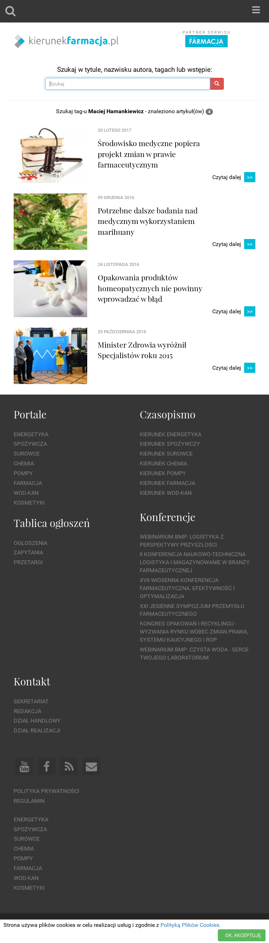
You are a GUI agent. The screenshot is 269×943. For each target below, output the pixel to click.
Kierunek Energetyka (170, 434)
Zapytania (28, 552)
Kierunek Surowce (166, 453)
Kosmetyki (29, 502)
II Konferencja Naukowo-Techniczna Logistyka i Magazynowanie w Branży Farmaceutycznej (195, 562)
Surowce (27, 453)
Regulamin (29, 801)
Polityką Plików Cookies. (190, 925)
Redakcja (27, 711)
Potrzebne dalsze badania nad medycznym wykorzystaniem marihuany (148, 221)
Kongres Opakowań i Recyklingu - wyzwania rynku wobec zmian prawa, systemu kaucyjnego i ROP (194, 631)
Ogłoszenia (30, 543)
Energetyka (31, 434)
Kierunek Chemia (163, 463)
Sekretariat (31, 701)
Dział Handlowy (37, 720)
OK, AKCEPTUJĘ (243, 935)
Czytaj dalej (233, 177)
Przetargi (28, 562)
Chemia (24, 463)
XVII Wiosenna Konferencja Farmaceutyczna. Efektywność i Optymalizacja (187, 588)
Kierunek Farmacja (167, 483)
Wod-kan (26, 493)
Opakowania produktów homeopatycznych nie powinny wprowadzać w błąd (150, 287)
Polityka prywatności (46, 791)
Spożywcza (30, 443)
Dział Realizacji (37, 730)
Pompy (23, 473)
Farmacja (28, 483)
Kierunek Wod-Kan (166, 493)
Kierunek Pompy (163, 473)
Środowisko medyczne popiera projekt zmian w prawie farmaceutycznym (149, 153)
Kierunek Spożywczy (170, 443)
